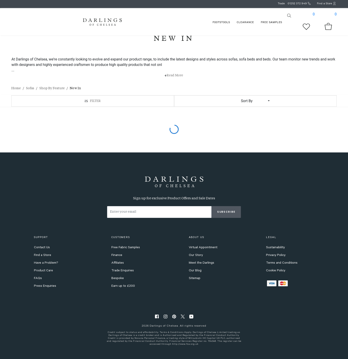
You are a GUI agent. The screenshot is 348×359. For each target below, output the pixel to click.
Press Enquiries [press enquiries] (45, 286)
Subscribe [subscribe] (226, 212)
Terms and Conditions (282, 263)
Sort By (246, 101)
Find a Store (42, 255)
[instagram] (165, 316)
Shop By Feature (52, 88)
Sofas (30, 88)
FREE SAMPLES (271, 22)
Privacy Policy (276, 255)
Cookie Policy (275, 271)
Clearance (245, 22)
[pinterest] (174, 316)
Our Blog (195, 271)
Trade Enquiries (122, 271)
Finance (116, 255)
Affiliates (117, 263)
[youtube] (191, 316)
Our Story (196, 255)
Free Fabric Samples (125, 248)
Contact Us (42, 248)
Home (16, 88)
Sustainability (275, 248)
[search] (289, 15)
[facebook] (157, 316)
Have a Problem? (46, 263)
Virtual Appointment (203, 248)
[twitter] (183, 316)
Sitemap (194, 278)
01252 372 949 (297, 3)
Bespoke (117, 278)
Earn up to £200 (123, 286)
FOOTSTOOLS (221, 22)
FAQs (38, 278)
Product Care (43, 271)
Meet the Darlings (201, 263)
